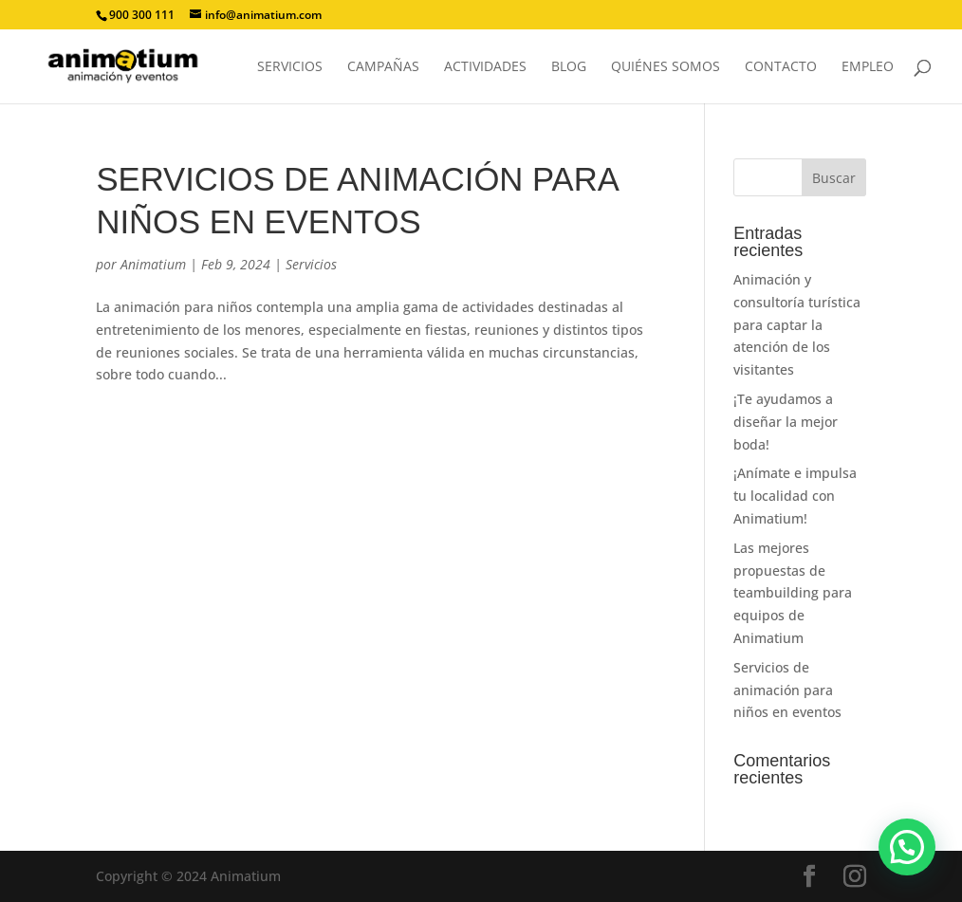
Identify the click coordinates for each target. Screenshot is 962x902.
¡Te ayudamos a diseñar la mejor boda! (785, 421)
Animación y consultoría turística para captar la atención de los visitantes (796, 324)
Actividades (485, 67)
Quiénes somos (665, 67)
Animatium (153, 264)
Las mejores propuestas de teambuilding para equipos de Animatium (792, 593)
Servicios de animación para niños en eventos (787, 690)
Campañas (383, 67)
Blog (568, 67)
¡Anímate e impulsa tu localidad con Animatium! (795, 495)
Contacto (781, 67)
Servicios (290, 67)
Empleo (868, 67)
